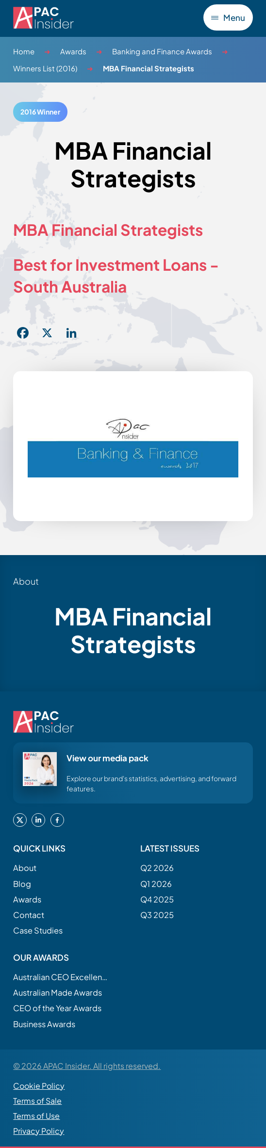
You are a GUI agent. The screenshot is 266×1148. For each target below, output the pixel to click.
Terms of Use (36, 1116)
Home (23, 51)
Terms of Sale (37, 1101)
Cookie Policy (39, 1086)
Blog (22, 884)
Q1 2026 (156, 884)
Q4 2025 (157, 899)
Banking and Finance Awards (162, 51)
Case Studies (38, 930)
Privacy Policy (38, 1131)
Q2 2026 (157, 868)
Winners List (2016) (45, 68)
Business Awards (44, 1024)
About (24, 868)
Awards (73, 51)
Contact (28, 915)
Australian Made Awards (57, 992)
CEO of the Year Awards (57, 1008)
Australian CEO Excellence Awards (61, 977)
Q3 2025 (157, 915)
